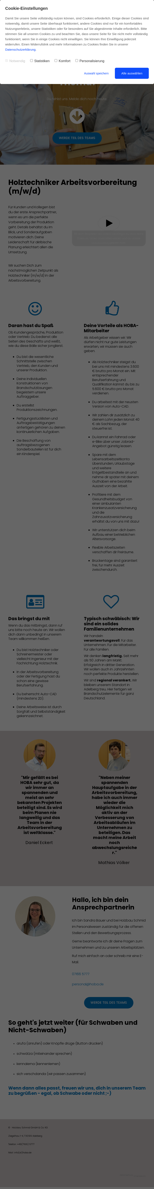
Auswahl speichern (95, 73)
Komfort (62, 61)
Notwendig (15, 61)
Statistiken (40, 61)
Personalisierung (89, 61)
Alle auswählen (131, 73)
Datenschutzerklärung (20, 49)
